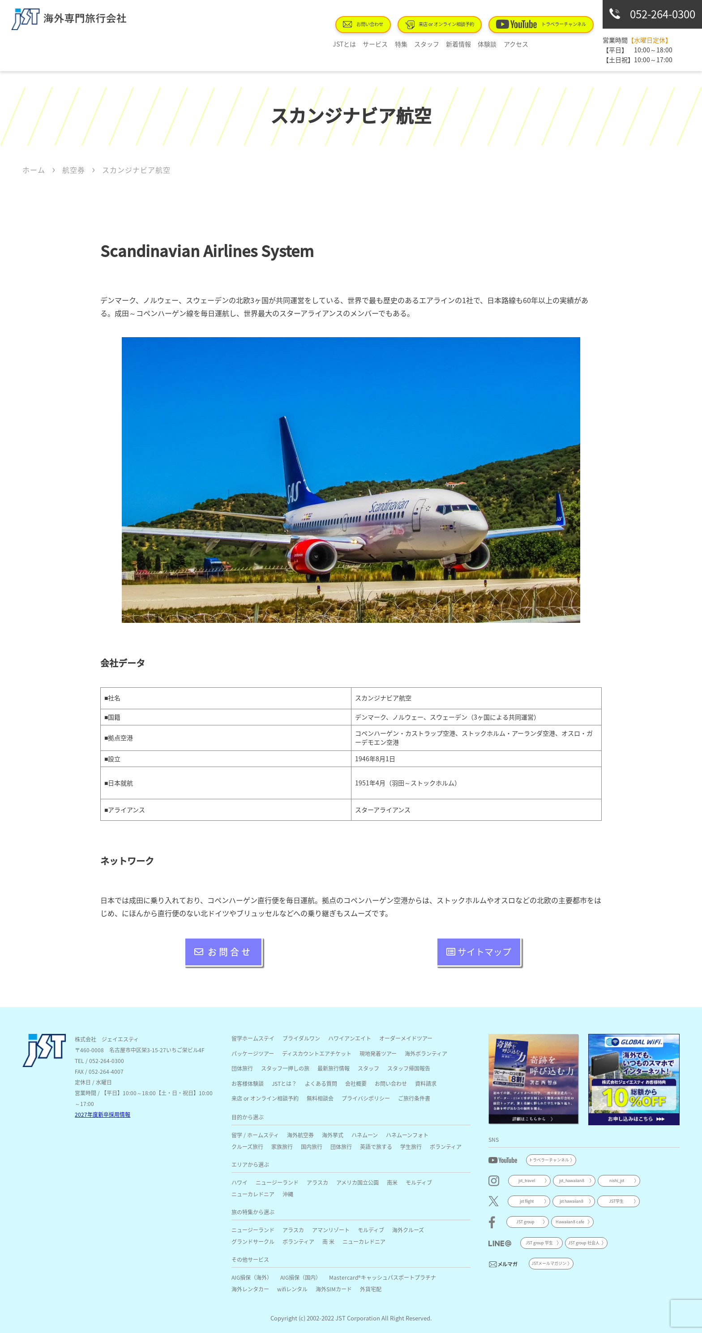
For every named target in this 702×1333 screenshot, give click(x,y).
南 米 (328, 1241)
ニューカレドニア (252, 1194)
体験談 (482, 43)
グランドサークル (252, 1241)
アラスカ (317, 1182)
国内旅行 (311, 1146)
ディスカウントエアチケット (316, 1053)
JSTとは (344, 43)
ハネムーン (364, 1135)
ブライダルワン (301, 1038)
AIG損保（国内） (300, 1277)
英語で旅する (376, 1146)
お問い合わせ (363, 24)
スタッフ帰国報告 (408, 1068)
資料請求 (426, 1083)
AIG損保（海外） (251, 1277)
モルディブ (419, 1182)
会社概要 (356, 1083)
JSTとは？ (284, 1083)
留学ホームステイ (252, 1038)
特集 (399, 43)
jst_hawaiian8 (571, 1180)
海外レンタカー (250, 1289)
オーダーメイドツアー (405, 1038)
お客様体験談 (247, 1083)
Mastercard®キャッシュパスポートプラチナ (382, 1277)
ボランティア (446, 1146)
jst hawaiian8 (571, 1201)
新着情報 (454, 43)
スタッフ (423, 43)
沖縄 (288, 1194)
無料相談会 (320, 1098)
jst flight (527, 1201)
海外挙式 (332, 1135)
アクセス (509, 43)
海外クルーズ (408, 1230)
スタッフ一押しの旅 (285, 1068)
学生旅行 (411, 1146)
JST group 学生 (539, 1243)
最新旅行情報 (333, 1068)
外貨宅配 (370, 1289)
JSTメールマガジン (548, 1263)
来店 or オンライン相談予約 (440, 24)
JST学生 (616, 1201)
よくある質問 (321, 1083)
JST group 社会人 (583, 1243)
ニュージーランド (277, 1182)
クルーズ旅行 (247, 1146)
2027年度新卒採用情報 (102, 1114)
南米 (392, 1182)
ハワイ (239, 1182)
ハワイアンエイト (349, 1038)
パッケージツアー (252, 1053)
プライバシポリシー (366, 1098)
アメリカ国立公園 (357, 1182)
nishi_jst (616, 1180)
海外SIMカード (334, 1289)
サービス (374, 43)
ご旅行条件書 (414, 1098)
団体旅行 (242, 1068)
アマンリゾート (331, 1230)
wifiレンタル (292, 1289)
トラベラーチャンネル (541, 24)
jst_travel (526, 1180)
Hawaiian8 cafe (570, 1222)
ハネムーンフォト (407, 1135)
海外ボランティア (426, 1053)
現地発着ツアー (378, 1053)
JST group (525, 1222)
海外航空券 (300, 1135)
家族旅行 (282, 1146)
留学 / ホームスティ (255, 1135)
